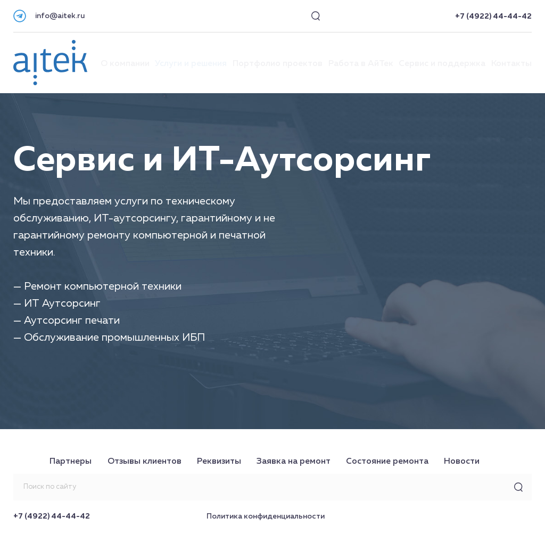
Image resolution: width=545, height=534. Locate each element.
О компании (125, 64)
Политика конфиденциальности (266, 516)
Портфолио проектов (278, 64)
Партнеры (70, 461)
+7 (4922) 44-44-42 (493, 16)
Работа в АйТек (360, 64)
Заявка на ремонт (294, 461)
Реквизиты (219, 461)
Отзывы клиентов (144, 461)
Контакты (511, 64)
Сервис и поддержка (442, 64)
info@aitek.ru (60, 16)
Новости (462, 461)
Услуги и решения (191, 64)
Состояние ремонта (387, 461)
